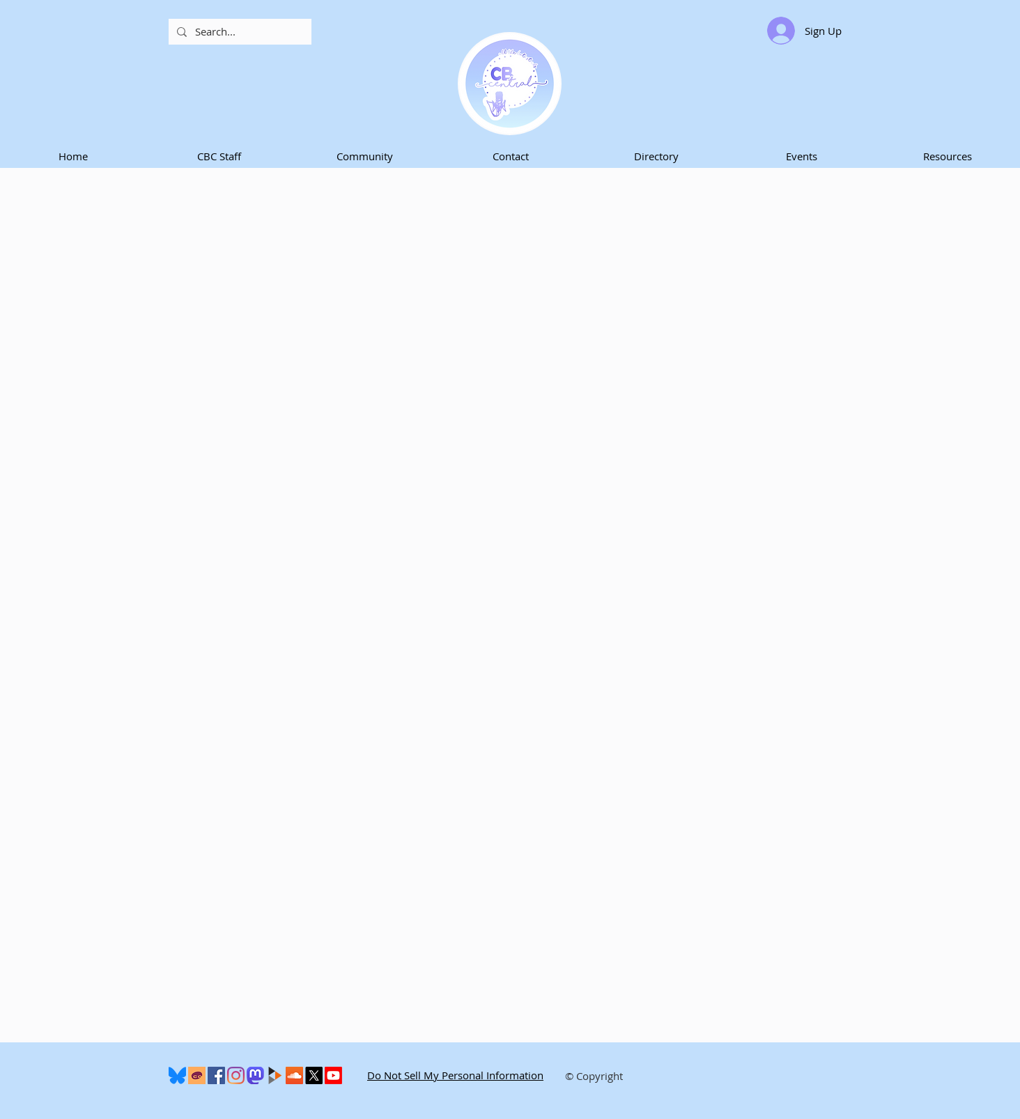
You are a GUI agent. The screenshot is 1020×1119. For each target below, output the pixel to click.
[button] (219, 156)
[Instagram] (236, 1075)
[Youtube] (333, 1075)
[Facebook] (216, 1075)
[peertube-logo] (275, 1075)
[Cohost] (197, 1075)
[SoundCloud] (294, 1075)
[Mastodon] (255, 1075)
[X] (314, 1075)
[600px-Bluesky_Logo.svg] (177, 1075)
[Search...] (238, 32)
